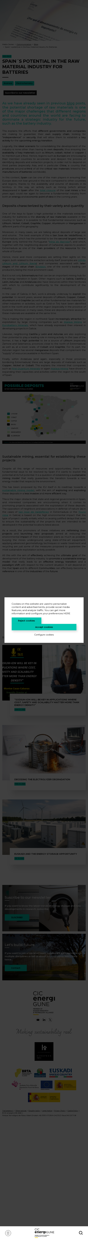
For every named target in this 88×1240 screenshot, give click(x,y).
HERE (67, 613)
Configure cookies (44, 634)
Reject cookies (26, 620)
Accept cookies (44, 627)
